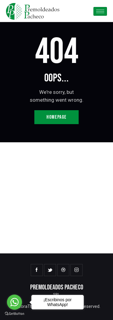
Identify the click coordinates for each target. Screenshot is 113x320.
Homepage (56, 117)
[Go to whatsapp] (14, 302)
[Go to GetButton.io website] (14, 314)
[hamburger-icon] (100, 11)
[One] (56, 197)
